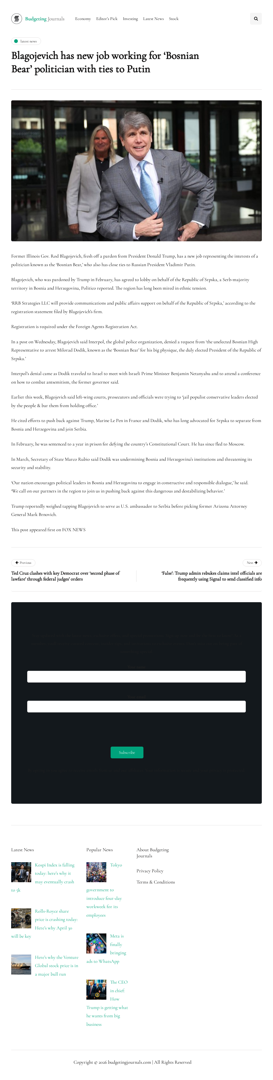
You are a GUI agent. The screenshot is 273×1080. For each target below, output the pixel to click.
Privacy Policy (149, 871)
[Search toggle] (256, 19)
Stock (174, 18)
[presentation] (67, 728)
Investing (130, 18)
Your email (136, 702)
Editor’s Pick (107, 18)
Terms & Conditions (155, 882)
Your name (136, 672)
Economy (83, 18)
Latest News (153, 18)
